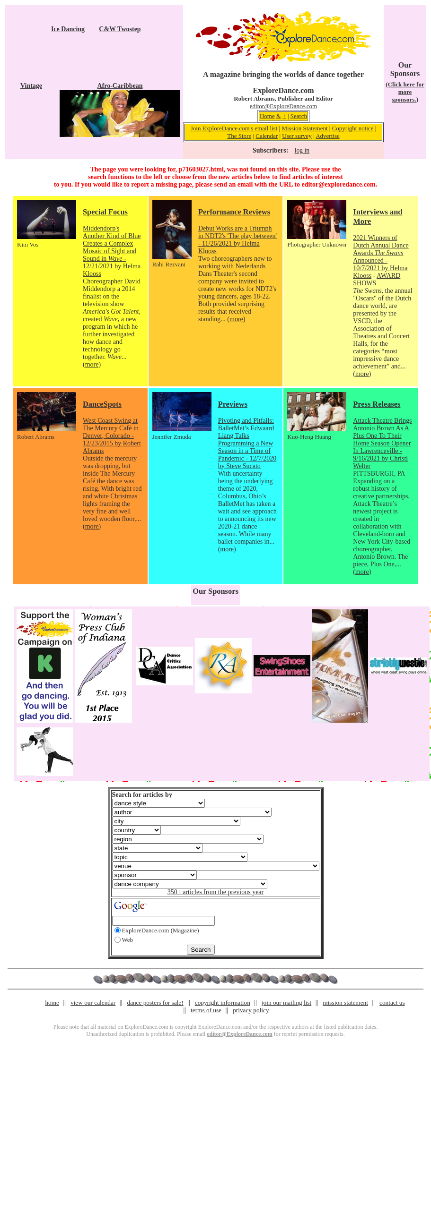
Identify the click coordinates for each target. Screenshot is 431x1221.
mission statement (345, 1002)
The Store (239, 135)
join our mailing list (286, 1002)
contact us (392, 1002)
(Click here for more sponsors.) (405, 92)
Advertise (328, 135)
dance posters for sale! (155, 1002)
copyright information (222, 1002)
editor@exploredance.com (338, 184)
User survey (296, 135)
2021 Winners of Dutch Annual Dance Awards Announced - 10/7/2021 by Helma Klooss (380, 256)
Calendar (266, 135)
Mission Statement (304, 128)
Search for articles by (142, 794)
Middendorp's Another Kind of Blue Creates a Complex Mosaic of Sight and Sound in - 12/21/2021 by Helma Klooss (112, 251)
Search (298, 116)
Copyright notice (353, 128)
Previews (232, 404)
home (52, 1002)
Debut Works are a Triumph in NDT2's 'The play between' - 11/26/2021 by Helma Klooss (237, 240)
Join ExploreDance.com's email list (234, 128)
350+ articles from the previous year (215, 892)
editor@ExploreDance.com (283, 106)
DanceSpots (102, 404)
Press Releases (376, 404)
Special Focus (105, 211)
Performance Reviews (234, 211)
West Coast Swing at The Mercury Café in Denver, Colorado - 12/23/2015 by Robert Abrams (112, 435)
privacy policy (251, 1010)
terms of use (206, 1010)
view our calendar (92, 1002)
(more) (92, 364)
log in (302, 150)
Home (267, 116)
